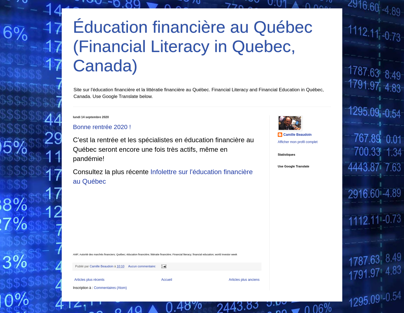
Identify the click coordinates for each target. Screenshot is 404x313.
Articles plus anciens (244, 280)
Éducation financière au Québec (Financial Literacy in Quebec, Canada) (193, 46)
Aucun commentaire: (142, 266)
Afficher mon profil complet (298, 142)
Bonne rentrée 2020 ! (102, 126)
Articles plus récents (89, 280)
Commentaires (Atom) (110, 288)
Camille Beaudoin (297, 135)
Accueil (166, 280)
